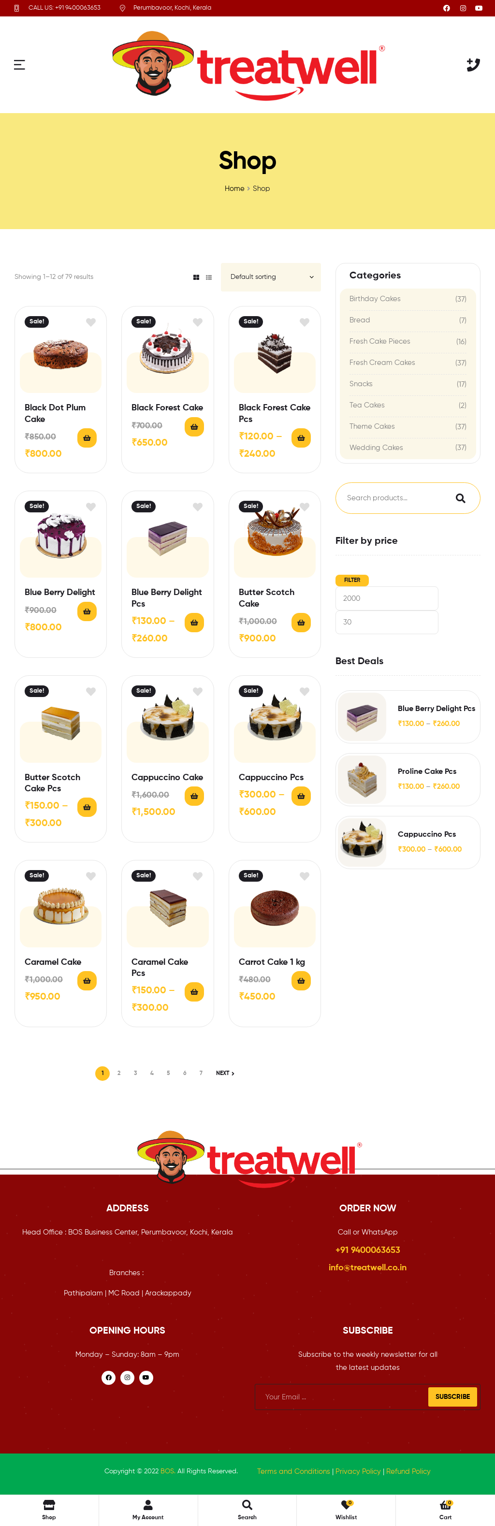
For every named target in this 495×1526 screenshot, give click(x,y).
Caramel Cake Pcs (159, 968)
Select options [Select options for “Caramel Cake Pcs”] (194, 992)
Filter (352, 580)
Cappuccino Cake (167, 777)
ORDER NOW (367, 1209)
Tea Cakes (367, 405)
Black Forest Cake (167, 408)
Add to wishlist (91, 322)
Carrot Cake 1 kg (272, 962)
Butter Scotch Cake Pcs (52, 783)
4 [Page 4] (152, 1073)
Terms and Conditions (293, 1471)
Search (458, 498)
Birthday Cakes (375, 299)
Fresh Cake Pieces (379, 341)
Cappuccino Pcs (271, 777)
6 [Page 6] (185, 1073)
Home (235, 188)
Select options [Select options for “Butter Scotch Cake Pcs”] (87, 807)
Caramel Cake (53, 962)
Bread (359, 320)
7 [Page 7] (201, 1073)
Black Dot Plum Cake (55, 413)
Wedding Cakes (376, 447)
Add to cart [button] (87, 438)
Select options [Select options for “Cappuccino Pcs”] (301, 796)
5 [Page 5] (168, 1073)
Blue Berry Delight (60, 592)
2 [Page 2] (118, 1073)
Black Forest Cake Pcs (274, 413)
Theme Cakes (372, 426)
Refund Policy (408, 1471)
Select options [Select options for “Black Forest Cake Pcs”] (301, 438)
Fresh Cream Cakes (382, 362)
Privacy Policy (358, 1471)
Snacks (361, 384)
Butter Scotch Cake (266, 598)
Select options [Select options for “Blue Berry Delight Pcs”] (194, 622)
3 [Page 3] (135, 1073)
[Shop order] (271, 277)
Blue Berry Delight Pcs (166, 598)
